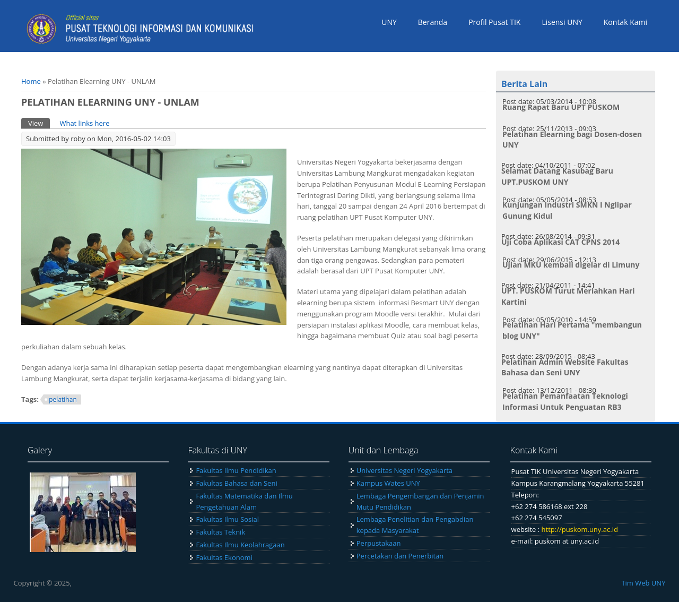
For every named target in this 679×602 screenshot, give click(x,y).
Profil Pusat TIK (494, 22)
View (39, 123)
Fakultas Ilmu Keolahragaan (240, 544)
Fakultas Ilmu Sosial (227, 519)
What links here (84, 123)
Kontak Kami (625, 22)
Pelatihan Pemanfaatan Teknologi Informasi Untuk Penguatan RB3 (565, 401)
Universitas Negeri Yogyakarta (404, 470)
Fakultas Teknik (220, 532)
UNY (389, 22)
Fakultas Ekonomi (224, 557)
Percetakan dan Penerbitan (400, 556)
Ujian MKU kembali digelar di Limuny (570, 265)
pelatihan (62, 399)
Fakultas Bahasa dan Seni (236, 483)
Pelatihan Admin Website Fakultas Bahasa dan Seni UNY (565, 367)
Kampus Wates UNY (388, 483)
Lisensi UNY (562, 22)
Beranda (432, 22)
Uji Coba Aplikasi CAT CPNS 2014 (560, 242)
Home (31, 81)
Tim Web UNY (643, 583)
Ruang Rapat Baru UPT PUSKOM (561, 107)
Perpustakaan (378, 543)
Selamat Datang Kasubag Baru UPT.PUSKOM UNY (557, 176)
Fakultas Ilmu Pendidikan (236, 470)
